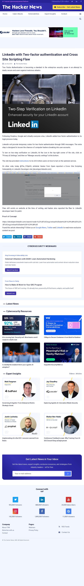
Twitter (50, 228)
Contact (64, 14)
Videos (72, 374)
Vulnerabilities (33, 14)
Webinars (32, 527)
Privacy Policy (33, 530)
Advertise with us (8, 530)
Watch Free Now (12, 270)
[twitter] (15, 502)
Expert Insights (50, 14)
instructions (24, 161)
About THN (6, 527)
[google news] (68, 513)
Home (5, 14)
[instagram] (15, 514)
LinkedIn (59, 228)
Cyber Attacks (18, 14)
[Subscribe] (67, 473)
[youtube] (68, 502)
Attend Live (11, 293)
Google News (41, 228)
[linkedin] (42, 502)
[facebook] (42, 514)
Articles (79, 374)
